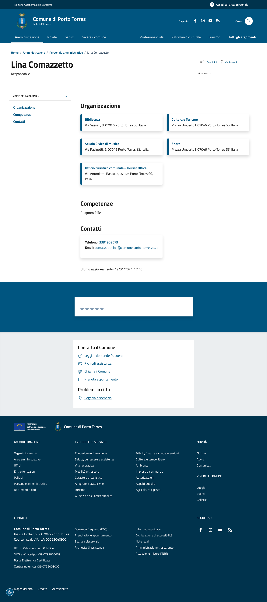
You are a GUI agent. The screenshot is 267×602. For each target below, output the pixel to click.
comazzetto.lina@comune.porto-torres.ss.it (126, 247)
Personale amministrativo (66, 52)
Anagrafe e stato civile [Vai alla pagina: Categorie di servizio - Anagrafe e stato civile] (89, 483)
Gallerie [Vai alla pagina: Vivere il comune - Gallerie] (202, 499)
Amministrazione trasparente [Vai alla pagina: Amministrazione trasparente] (155, 547)
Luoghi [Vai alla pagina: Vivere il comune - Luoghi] (201, 487)
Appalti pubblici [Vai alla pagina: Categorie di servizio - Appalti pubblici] (146, 483)
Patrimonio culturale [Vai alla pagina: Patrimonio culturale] (186, 37)
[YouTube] (209, 21)
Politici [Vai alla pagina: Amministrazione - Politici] (18, 477)
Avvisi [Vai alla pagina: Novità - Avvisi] (201, 459)
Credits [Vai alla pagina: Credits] (42, 588)
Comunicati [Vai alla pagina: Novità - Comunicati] (204, 465)
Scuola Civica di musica (102, 144)
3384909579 (108, 242)
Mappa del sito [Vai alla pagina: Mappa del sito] (23, 588)
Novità (202, 442)
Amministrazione (34, 52)
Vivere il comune (210, 476)
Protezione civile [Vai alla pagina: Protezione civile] (151, 37)
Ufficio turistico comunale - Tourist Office (115, 168)
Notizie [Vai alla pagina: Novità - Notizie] (201, 453)
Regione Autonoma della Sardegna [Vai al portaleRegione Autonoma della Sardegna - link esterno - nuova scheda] (33, 5)
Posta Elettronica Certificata (32, 560)
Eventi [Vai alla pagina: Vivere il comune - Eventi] (201, 493)
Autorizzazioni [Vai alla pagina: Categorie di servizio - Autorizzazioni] (145, 477)
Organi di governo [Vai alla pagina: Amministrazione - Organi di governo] (25, 453)
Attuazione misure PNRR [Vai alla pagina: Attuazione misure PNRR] (152, 553)
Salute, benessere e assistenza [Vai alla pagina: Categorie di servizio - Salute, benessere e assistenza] (94, 459)
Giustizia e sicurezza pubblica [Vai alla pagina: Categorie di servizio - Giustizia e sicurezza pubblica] (93, 495)
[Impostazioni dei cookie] (10, 592)
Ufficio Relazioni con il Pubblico (34, 548)
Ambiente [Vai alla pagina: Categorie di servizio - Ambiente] (142, 465)
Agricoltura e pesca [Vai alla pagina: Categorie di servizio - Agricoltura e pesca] (148, 489)
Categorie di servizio (91, 442)
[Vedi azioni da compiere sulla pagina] (227, 62)
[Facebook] (194, 21)
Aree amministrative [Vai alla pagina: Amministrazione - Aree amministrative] (27, 459)
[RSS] (216, 21)
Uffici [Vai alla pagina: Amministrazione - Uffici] (17, 465)
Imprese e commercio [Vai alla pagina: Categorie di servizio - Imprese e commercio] (149, 471)
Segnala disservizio (87, 541)
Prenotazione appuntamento (93, 535)
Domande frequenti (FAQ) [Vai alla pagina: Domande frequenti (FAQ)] (91, 529)
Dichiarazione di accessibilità (154, 535)
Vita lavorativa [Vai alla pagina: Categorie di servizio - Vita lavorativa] (84, 465)
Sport (176, 144)
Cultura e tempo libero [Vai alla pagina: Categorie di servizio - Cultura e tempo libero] (150, 459)
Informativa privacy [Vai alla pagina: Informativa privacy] (148, 529)
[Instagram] (201, 21)
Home (15, 52)
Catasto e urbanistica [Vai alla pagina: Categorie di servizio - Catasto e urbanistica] (88, 477)
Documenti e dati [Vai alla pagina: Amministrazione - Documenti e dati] (25, 489)
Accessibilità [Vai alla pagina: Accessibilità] (60, 588)
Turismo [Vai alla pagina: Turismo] (214, 37)
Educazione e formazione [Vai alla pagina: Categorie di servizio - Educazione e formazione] (91, 453)
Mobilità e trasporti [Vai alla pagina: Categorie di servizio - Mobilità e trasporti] (87, 471)
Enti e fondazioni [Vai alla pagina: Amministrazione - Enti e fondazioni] (25, 471)
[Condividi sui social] (207, 62)
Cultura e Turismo (185, 119)
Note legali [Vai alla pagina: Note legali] (142, 541)
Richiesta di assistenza (89, 547)
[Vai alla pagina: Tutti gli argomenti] (240, 37)
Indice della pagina (26, 96)
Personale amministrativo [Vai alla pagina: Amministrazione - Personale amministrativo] (30, 483)
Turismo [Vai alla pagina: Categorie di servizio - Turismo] (80, 489)
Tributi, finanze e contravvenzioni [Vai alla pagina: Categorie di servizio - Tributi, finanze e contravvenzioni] (157, 453)
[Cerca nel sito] (249, 21)
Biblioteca (92, 119)
